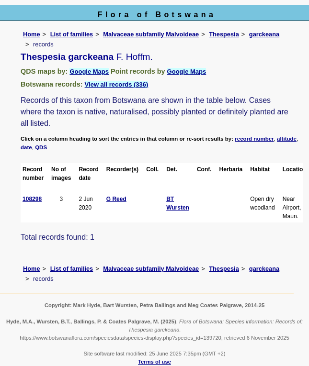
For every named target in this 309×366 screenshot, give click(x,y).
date (26, 147)
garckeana (264, 34)
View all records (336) (117, 84)
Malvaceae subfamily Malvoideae (151, 34)
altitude (287, 139)
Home (31, 34)
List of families (71, 34)
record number (254, 139)
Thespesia (224, 34)
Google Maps (89, 71)
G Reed (116, 199)
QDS (41, 147)
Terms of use (154, 362)
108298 (32, 199)
